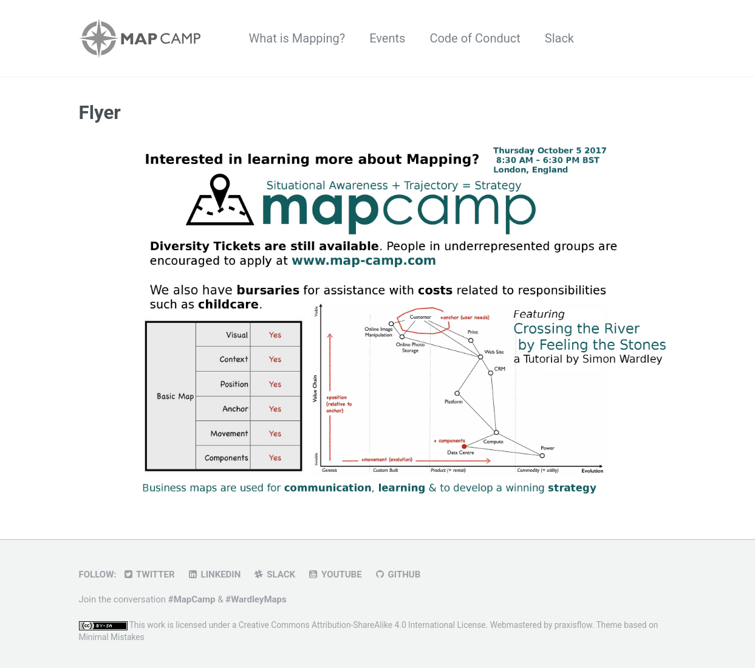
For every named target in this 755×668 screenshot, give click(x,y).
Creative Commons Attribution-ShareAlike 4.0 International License (362, 625)
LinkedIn (214, 574)
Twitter (149, 574)
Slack (559, 38)
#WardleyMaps (255, 599)
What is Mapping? (297, 38)
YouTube (334, 574)
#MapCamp (192, 599)
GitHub (397, 574)
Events (387, 38)
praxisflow (573, 625)
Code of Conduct (474, 38)
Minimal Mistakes (112, 637)
